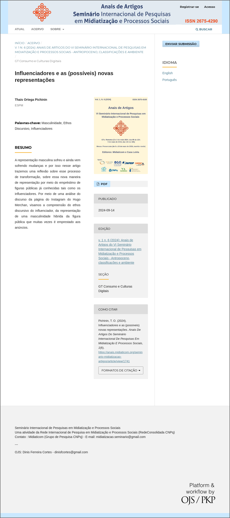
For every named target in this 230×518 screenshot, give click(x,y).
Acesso (209, 7)
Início (19, 43)
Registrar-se (189, 7)
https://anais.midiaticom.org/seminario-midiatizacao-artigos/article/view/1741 (120, 357)
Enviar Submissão (181, 44)
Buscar (204, 29)
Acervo (37, 29)
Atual (19, 29)
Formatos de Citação (119, 370)
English (167, 73)
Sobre (56, 29)
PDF (103, 184)
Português (169, 80)
